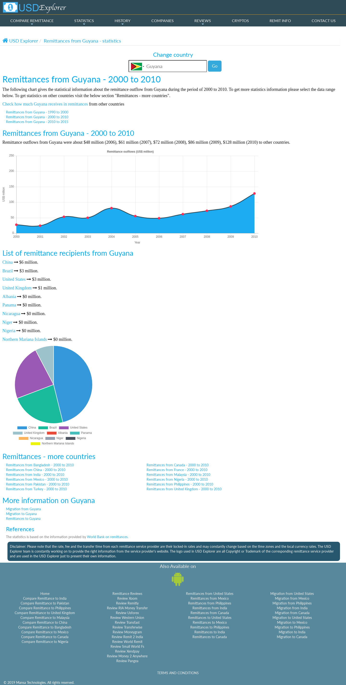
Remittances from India (209, 608)
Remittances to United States (209, 618)
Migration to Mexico (292, 622)
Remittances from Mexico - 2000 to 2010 (37, 479)
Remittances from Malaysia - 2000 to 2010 (178, 475)
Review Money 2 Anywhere (127, 656)
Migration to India (292, 632)
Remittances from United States (209, 594)
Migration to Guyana (21, 514)
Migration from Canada (292, 613)
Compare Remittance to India (45, 598)
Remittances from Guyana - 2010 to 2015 (37, 122)
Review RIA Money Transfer (127, 608)
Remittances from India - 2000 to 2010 (35, 475)
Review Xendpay (127, 651)
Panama (9, 305)
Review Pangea (127, 661)
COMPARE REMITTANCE (32, 22)
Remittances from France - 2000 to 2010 (177, 470)
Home (44, 594)
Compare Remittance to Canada (44, 637)
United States (14, 279)
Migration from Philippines (292, 603)
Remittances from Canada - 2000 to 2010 (178, 465)
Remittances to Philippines (209, 627)
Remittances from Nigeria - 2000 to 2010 (177, 479)
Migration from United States (292, 594)
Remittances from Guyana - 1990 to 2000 (37, 112)
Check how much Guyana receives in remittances (45, 104)
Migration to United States (292, 618)
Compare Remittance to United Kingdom (45, 613)
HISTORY (122, 22)
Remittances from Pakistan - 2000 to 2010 (37, 484)
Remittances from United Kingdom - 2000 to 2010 (184, 489)
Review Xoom (127, 598)
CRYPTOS (240, 20)
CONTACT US (324, 20)
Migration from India (292, 608)
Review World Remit (127, 642)
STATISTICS (84, 22)
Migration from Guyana (23, 509)
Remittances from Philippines (209, 603)
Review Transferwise (127, 627)
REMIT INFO (280, 20)
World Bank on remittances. (107, 537)
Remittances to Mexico (210, 622)
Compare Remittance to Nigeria (45, 642)
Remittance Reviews (127, 594)
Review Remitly (127, 603)
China (7, 262)
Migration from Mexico (292, 598)
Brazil (7, 270)
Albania (9, 296)
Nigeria (8, 330)
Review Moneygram (127, 632)
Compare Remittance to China (45, 622)
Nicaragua (11, 313)
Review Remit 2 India (127, 637)
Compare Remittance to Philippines (45, 608)
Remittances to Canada (209, 637)
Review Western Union (127, 618)
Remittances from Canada (210, 613)
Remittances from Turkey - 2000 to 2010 (36, 489)
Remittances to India (209, 632)
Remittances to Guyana (23, 519)
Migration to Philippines (292, 627)
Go (214, 65)
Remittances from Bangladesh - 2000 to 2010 (40, 465)
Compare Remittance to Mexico (44, 632)
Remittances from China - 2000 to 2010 (35, 470)
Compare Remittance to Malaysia (44, 618)
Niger (7, 322)
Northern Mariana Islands (24, 339)
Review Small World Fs (127, 646)
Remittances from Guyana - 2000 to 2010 (37, 117)
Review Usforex (127, 613)
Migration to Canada (292, 637)
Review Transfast (127, 622)
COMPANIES (162, 20)
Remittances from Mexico (210, 598)
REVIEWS (202, 22)
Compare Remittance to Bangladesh (44, 627)
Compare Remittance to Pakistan (45, 603)
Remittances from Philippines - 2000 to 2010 (180, 484)
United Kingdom (17, 288)
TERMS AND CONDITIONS (178, 673)
